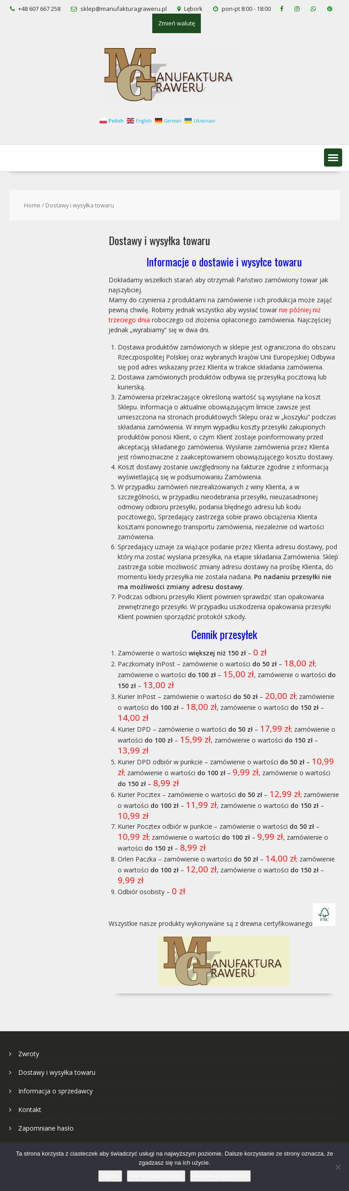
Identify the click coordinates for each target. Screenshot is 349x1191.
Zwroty (28, 1053)
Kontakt (29, 1109)
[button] (333, 157)
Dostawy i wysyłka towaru (56, 1072)
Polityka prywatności (220, 1175)
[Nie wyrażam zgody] (337, 1166)
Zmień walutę (176, 23)
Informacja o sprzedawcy (55, 1091)
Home (32, 205)
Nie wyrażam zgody (156, 1175)
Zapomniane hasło (46, 1128)
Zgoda (110, 1175)
